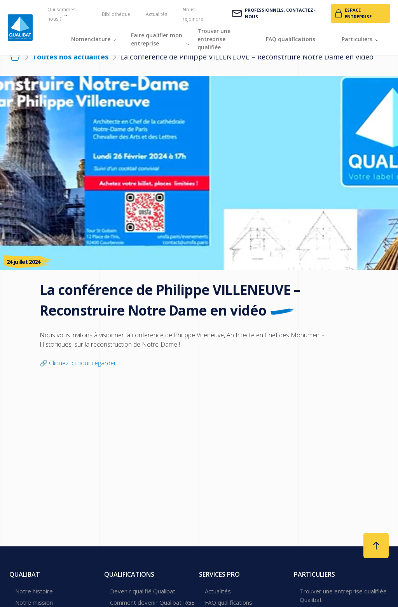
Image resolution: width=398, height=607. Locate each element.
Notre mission (34, 602)
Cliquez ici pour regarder (82, 363)
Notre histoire (34, 591)
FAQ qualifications (228, 602)
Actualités (156, 14)
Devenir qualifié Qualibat (142, 591)
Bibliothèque (116, 14)
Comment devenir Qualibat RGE (152, 602)
